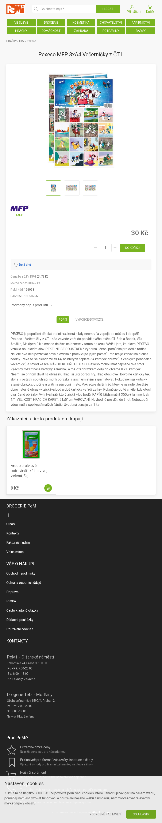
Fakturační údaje (18, 543)
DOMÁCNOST (51, 31)
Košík (150, 9)
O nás (10, 524)
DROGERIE (51, 22)
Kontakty (12, 533)
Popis (63, 319)
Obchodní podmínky (20, 573)
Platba (11, 601)
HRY (21, 41)
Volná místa (15, 552)
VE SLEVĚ (21, 22)
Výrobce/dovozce (90, 319)
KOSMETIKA (81, 22)
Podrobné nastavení (105, 814)
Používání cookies (19, 629)
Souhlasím (141, 814)
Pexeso (31, 41)
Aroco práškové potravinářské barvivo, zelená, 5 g (29, 470)
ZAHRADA (81, 31)
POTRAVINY (111, 31)
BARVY (141, 31)
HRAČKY (21, 31)
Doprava (12, 592)
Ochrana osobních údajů (23, 583)
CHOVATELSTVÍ (111, 22)
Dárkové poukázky (20, 620)
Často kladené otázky (22, 610)
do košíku (132, 248)
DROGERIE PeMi (21, 506)
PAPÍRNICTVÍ (141, 22)
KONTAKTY (17, 641)
